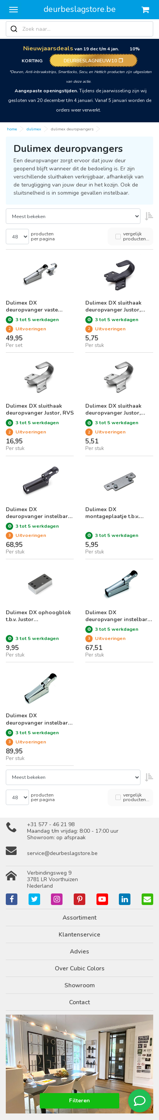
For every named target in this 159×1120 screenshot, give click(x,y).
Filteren (79, 1100)
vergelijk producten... (136, 236)
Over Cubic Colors (80, 968)
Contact (79, 1002)
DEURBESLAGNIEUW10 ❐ (93, 60)
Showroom (79, 985)
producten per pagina (43, 236)
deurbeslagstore (80, 9)
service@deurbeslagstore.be (62, 853)
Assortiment (79, 917)
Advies (79, 951)
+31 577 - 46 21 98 (50, 824)
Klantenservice (79, 934)
